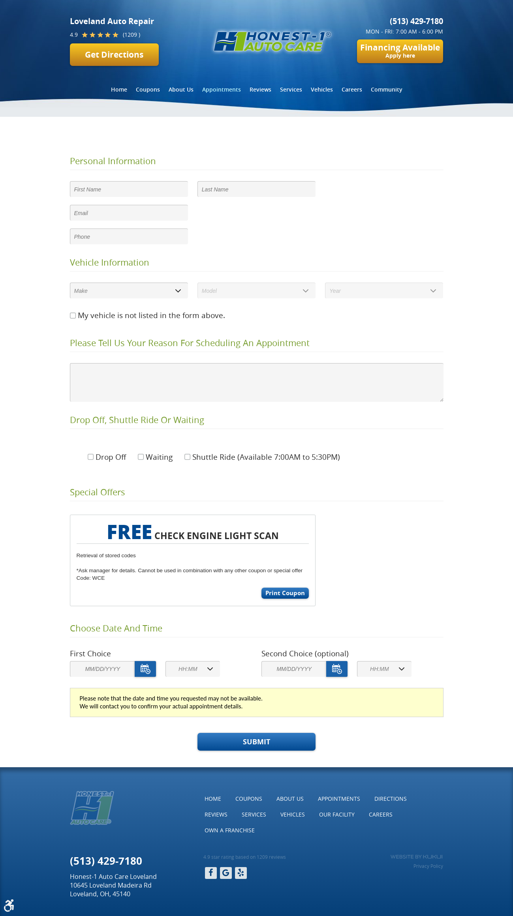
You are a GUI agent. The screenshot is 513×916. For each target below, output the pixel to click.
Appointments (221, 89)
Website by (416, 857)
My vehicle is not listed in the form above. (151, 315)
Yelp (241, 873)
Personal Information (113, 161)
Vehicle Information (109, 262)
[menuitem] (119, 89)
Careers (352, 89)
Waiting (159, 457)
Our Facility (337, 814)
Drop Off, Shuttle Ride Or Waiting (137, 420)
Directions (390, 798)
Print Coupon (285, 593)
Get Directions (114, 54)
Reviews (260, 89)
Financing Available (400, 50)
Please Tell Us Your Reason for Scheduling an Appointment (190, 343)
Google (226, 873)
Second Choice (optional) (305, 653)
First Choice (90, 653)
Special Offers (97, 492)
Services (291, 89)
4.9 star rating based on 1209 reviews (244, 857)
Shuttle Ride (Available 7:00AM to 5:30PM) (266, 457)
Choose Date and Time (116, 628)
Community (386, 89)
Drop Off (111, 457)
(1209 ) (131, 34)
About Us (181, 89)
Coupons (148, 89)
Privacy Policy (428, 866)
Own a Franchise (230, 830)
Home (119, 89)
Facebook (211, 873)
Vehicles (322, 89)
